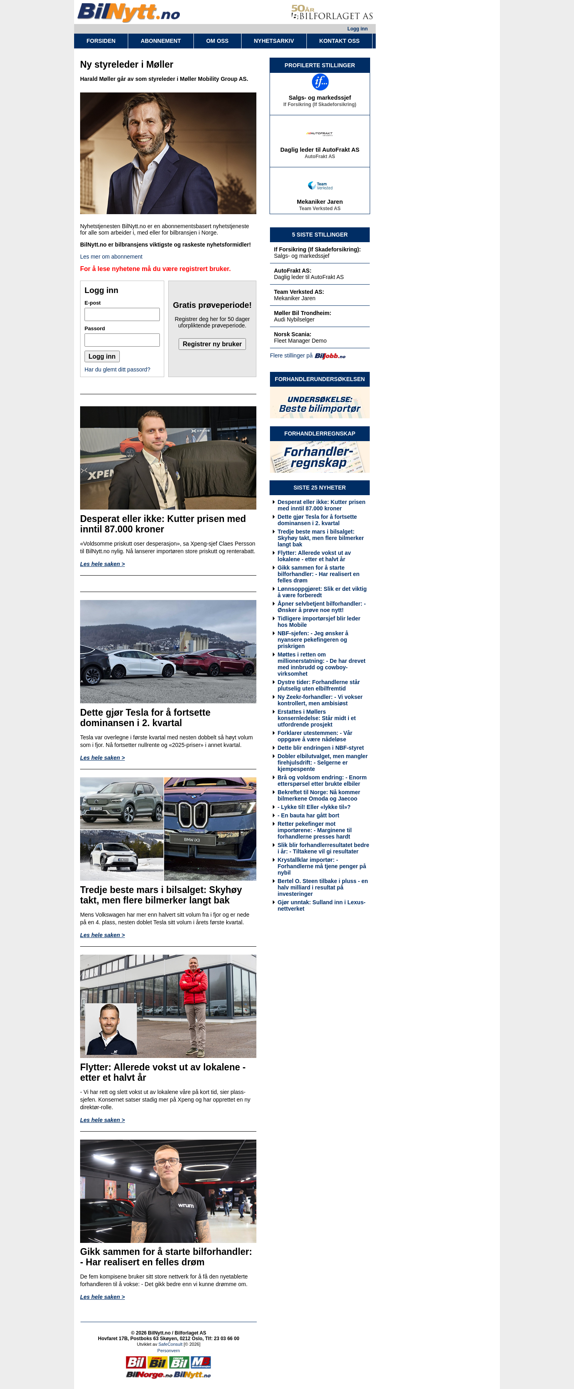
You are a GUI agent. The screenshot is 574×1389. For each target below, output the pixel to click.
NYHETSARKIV (274, 41)
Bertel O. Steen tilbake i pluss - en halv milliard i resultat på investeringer (323, 887)
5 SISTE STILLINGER (320, 234)
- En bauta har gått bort (308, 815)
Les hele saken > (102, 564)
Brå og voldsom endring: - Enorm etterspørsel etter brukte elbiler (322, 780)
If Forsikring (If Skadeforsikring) (319, 106)
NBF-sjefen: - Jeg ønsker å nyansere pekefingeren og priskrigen (313, 639)
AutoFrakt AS (319, 158)
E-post (93, 303)
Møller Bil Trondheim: (302, 313)
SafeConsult (171, 1344)
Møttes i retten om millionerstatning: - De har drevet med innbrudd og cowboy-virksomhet (321, 664)
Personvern (168, 1350)
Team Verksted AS (319, 210)
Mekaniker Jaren (320, 203)
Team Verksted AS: (299, 292)
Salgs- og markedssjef (320, 99)
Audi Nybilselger (294, 319)
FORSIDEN (101, 41)
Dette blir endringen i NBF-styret (321, 748)
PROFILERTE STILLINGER (320, 65)
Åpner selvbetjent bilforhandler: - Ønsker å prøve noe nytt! (322, 606)
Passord (95, 328)
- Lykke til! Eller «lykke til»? (314, 807)
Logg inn (357, 29)
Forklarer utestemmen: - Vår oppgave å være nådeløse (315, 736)
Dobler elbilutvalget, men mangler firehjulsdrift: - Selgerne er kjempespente (323, 762)
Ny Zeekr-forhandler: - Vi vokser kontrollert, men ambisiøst (320, 700)
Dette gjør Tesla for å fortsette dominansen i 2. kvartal (317, 520)
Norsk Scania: (292, 334)
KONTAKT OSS (339, 41)
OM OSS (217, 41)
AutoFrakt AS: (293, 270)
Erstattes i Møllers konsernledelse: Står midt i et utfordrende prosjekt (317, 718)
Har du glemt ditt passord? (117, 369)
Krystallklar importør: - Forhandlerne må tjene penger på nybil (322, 866)
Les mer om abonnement (111, 256)
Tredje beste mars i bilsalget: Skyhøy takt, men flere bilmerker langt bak (321, 538)
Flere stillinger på (291, 355)
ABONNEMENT (161, 41)
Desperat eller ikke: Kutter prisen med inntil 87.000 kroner (321, 505)
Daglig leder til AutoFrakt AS (320, 151)
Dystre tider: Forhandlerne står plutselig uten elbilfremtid (319, 685)
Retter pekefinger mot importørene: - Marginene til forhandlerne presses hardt (315, 830)
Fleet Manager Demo (300, 340)
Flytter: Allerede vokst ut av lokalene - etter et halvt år (314, 556)
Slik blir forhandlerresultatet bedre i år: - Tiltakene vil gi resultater (323, 848)
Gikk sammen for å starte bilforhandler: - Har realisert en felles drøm (319, 574)
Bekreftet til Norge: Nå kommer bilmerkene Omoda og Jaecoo (319, 795)
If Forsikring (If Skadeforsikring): (317, 249)
